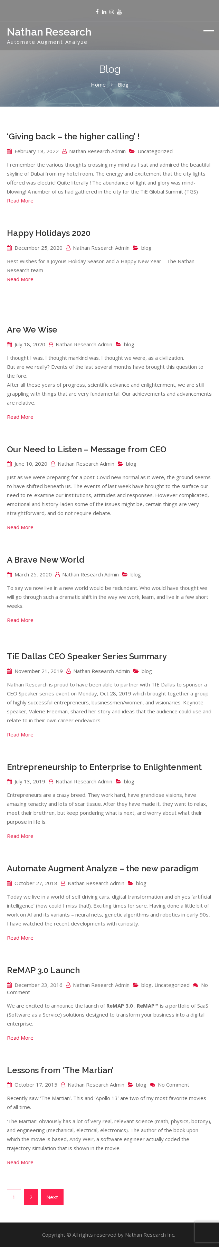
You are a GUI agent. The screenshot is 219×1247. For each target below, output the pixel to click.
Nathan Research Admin (97, 151)
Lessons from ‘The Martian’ (60, 1070)
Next (52, 1197)
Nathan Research (49, 32)
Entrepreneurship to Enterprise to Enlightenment (104, 767)
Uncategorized (155, 151)
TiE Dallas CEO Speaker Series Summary (87, 656)
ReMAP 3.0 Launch (43, 970)
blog (146, 247)
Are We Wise (32, 330)
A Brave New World (45, 560)
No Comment (173, 1084)
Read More (20, 200)
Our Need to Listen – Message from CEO (86, 449)
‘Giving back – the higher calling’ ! (73, 136)
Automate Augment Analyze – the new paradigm (103, 868)
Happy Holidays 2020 (49, 233)
